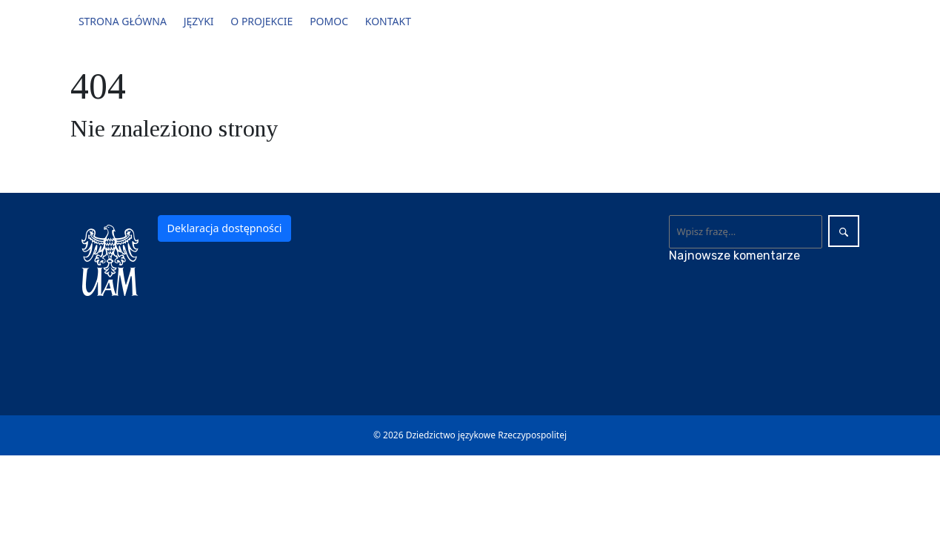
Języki (199, 21)
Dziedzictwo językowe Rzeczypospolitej (486, 435)
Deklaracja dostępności (224, 228)
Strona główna (123, 21)
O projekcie (261, 21)
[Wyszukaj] (745, 231)
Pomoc (329, 21)
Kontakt (388, 21)
